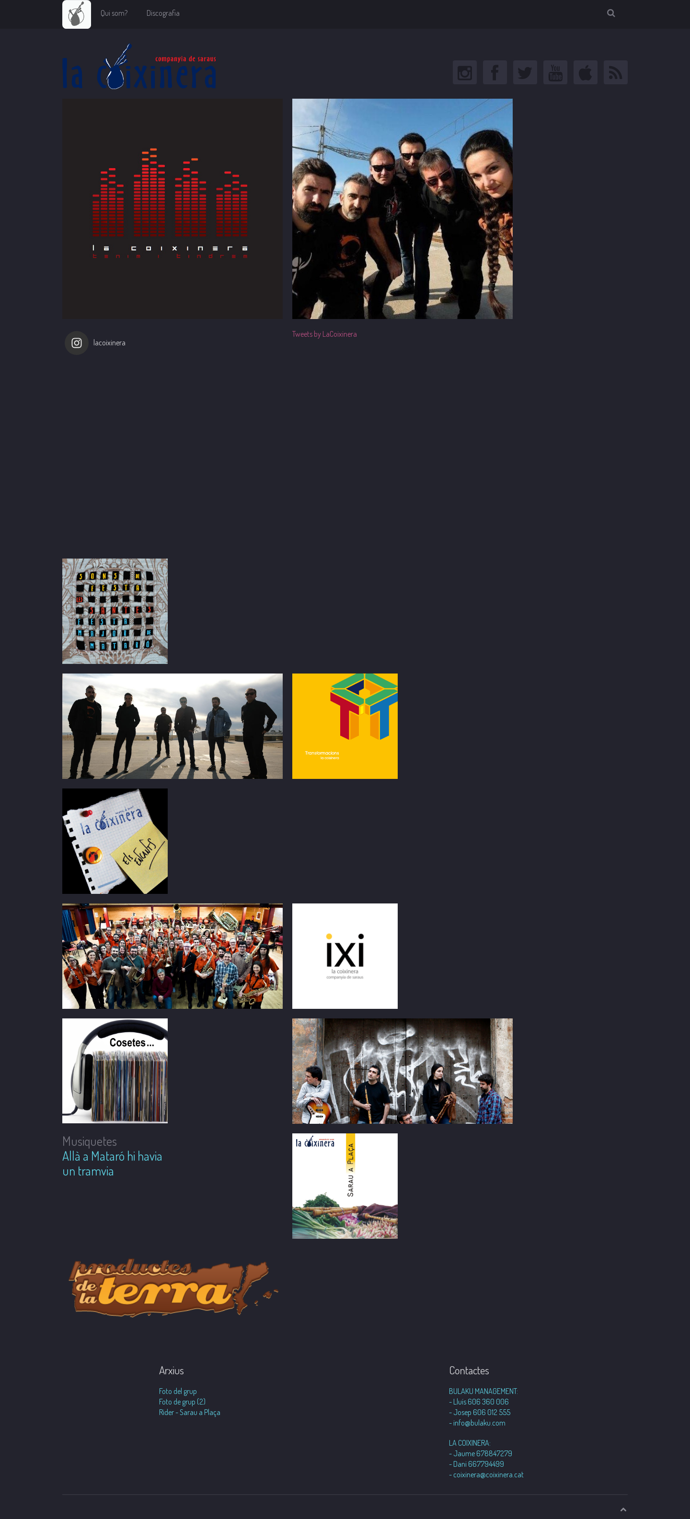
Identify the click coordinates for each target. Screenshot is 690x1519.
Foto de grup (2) (182, 1401)
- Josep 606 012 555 (479, 1412)
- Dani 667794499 (476, 1464)
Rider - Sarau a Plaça (189, 1412)
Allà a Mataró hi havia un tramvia (112, 1163)
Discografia (163, 13)
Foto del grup (178, 1391)
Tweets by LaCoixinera (324, 334)
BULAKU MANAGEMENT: (483, 1391)
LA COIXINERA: (470, 1443)
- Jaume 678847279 (480, 1453)
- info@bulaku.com (477, 1423)
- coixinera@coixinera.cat (486, 1474)
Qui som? (114, 13)
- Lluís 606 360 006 (479, 1401)
